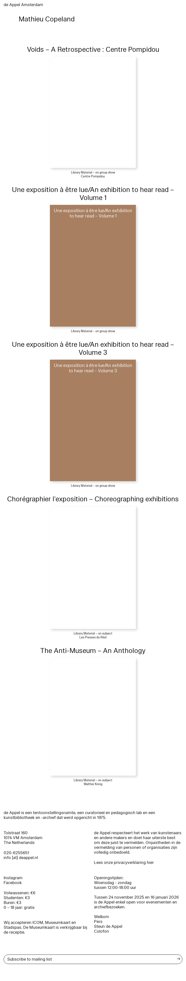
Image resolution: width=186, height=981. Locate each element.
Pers (98, 921)
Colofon (101, 931)
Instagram (13, 878)
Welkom (101, 917)
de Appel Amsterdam (23, 5)
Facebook (13, 883)
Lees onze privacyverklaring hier (124, 862)
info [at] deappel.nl (21, 857)
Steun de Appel (108, 926)
